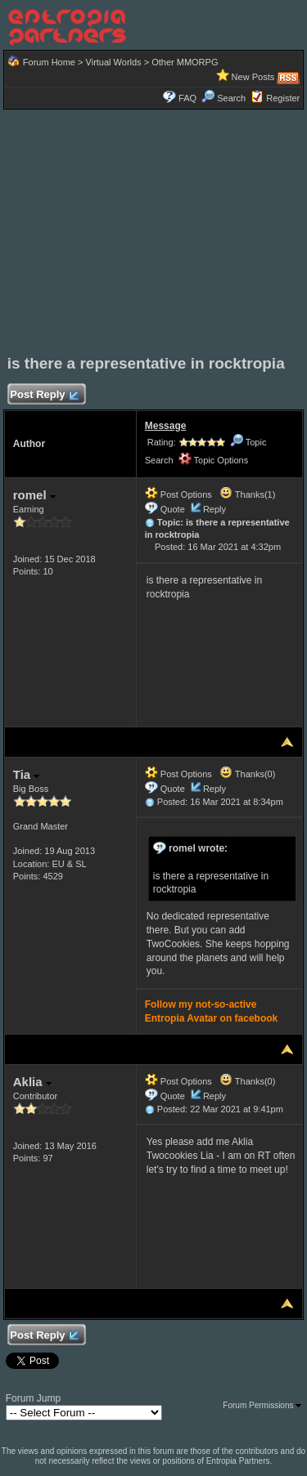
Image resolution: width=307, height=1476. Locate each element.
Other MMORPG (184, 62)
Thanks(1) (247, 494)
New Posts (253, 77)
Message (166, 426)
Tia (26, 774)
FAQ (187, 98)
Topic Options (213, 460)
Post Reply (44, 395)
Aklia (32, 1082)
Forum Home (49, 62)
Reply (214, 509)
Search (223, 98)
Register (283, 98)
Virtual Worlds (114, 62)
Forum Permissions (262, 1405)
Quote (172, 509)
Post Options (178, 494)
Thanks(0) (247, 774)
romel (34, 495)
